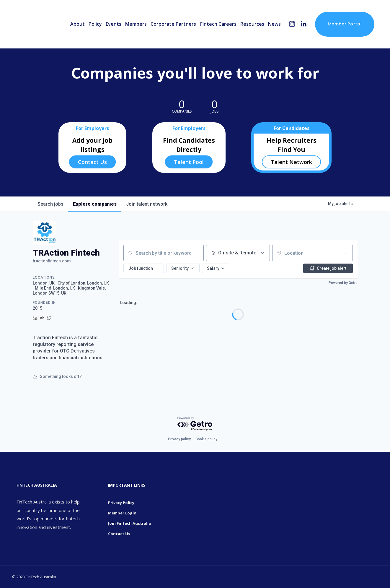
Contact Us (92, 161)
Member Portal (345, 24)
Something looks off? (57, 376)
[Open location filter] (345, 252)
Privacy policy (179, 439)
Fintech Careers (218, 24)
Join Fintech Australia (129, 523)
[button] (143, 268)
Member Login (122, 513)
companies (95, 204)
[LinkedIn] (303, 24)
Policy (95, 24)
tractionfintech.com (52, 261)
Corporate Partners (173, 24)
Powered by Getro (343, 283)
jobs (50, 204)
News (274, 24)
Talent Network (291, 161)
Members (136, 24)
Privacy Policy (121, 502)
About (77, 24)
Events (113, 24)
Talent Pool (189, 161)
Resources (252, 24)
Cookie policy (206, 439)
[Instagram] (292, 24)
